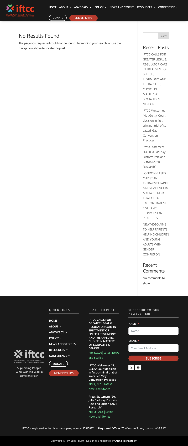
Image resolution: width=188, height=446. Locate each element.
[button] (131, 367)
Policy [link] (99, 7)
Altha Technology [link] (126, 440)
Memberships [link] (83, 17)
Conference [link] (166, 7)
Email (132, 340)
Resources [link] (144, 7)
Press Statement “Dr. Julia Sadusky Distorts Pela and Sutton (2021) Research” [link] (154, 157)
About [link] (63, 7)
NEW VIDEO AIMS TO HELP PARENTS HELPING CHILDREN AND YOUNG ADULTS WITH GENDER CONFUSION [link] (156, 239)
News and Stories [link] (122, 7)
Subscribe (153, 358)
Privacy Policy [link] (75, 440)
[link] (24, 10)
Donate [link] (58, 17)
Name (132, 323)
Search (163, 35)
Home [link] (52, 7)
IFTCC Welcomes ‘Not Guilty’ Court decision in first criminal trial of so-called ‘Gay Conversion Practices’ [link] (155, 125)
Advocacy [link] (81, 7)
